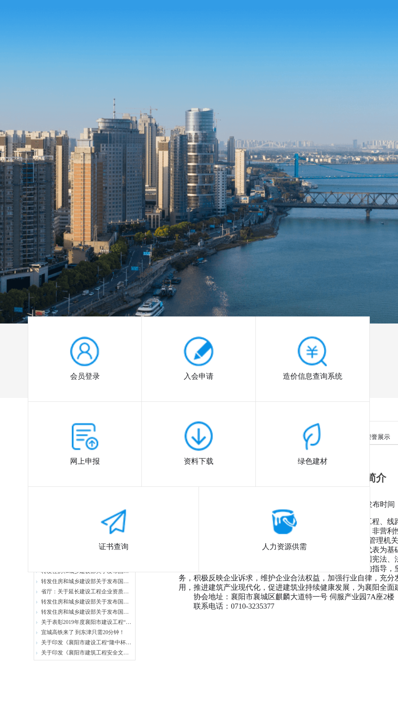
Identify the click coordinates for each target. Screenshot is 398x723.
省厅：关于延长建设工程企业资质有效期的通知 (83, 592)
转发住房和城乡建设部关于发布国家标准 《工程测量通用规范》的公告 (83, 581)
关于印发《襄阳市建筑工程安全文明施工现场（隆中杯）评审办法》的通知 (83, 653)
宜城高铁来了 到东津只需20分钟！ (80, 632)
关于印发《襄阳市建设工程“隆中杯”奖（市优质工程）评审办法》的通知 (83, 642)
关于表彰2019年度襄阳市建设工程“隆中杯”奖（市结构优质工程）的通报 (83, 622)
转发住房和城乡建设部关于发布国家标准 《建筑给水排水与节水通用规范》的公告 (83, 612)
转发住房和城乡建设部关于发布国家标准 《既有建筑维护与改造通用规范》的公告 (83, 602)
